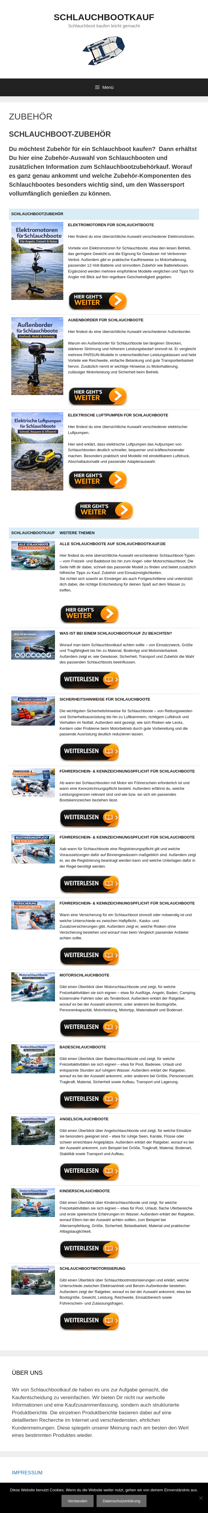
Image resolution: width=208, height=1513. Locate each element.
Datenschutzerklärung (121, 1501)
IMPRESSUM (27, 1473)
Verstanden (77, 1501)
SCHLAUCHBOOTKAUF (104, 17)
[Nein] (201, 1498)
